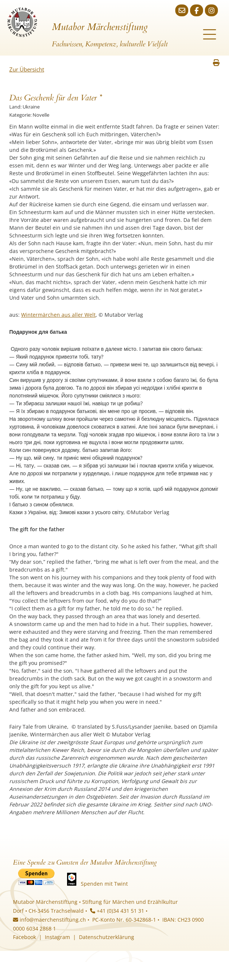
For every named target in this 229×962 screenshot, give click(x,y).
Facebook (24, 937)
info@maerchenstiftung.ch (49, 919)
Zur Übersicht (26, 69)
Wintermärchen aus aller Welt (58, 314)
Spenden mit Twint (104, 883)
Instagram (57, 937)
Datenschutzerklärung (106, 937)
